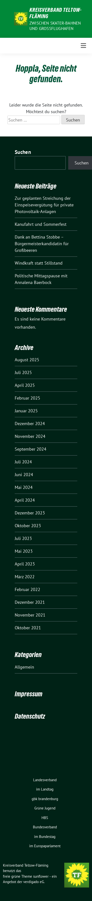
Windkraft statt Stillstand (39, 263)
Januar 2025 (26, 411)
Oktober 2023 (28, 525)
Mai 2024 (24, 487)
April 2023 (25, 564)
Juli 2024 (23, 462)
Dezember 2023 (30, 513)
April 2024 (25, 500)
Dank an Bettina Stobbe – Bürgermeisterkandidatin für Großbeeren (42, 243)
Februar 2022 (27, 589)
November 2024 (30, 436)
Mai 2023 (24, 551)
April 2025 (25, 385)
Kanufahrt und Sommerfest (40, 224)
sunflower (41, 876)
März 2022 (25, 576)
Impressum (28, 694)
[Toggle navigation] (83, 45)
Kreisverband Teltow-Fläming (55, 13)
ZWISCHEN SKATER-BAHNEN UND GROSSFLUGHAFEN (55, 25)
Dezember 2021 (30, 602)
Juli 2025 (23, 372)
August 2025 (27, 360)
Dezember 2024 (30, 423)
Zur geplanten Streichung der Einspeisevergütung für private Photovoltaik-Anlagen (44, 204)
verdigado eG (33, 881)
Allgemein (24, 667)
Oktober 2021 (28, 628)
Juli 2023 (23, 538)
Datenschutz (30, 716)
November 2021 (30, 615)
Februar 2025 (27, 398)
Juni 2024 (24, 474)
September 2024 (30, 449)
